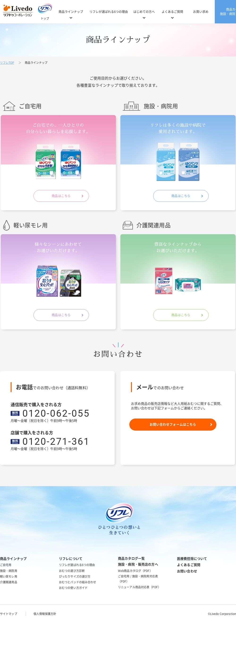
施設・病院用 (8, 570)
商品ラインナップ (71, 11)
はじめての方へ (144, 11)
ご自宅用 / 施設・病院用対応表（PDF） (138, 579)
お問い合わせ (187, 571)
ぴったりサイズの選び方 (74, 576)
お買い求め (200, 11)
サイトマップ (8, 613)
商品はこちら (58, 196)
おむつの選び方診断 (72, 570)
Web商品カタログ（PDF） (135, 570)
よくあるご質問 (172, 11)
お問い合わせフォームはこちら (172, 425)
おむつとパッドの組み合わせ (77, 582)
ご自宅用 (5, 564)
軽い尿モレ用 (8, 576)
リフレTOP (7, 62)
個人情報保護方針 (45, 613)
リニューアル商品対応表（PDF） (139, 587)
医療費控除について (192, 558)
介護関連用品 (8, 582)
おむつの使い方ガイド (73, 587)
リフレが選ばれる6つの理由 (108, 11)
